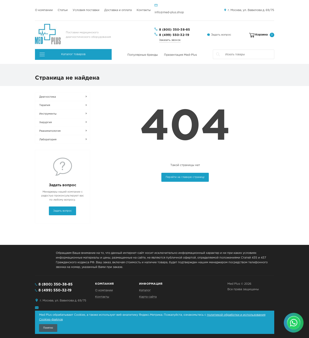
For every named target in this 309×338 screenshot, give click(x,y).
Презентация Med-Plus (180, 55)
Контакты (144, 10)
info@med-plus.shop (169, 12)
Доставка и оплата (118, 10)
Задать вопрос (221, 35)
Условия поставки (86, 10)
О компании (44, 10)
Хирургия (45, 122)
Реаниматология (50, 131)
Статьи (63, 10)
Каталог (145, 290)
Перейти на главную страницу (185, 177)
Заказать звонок (170, 40)
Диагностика (47, 97)
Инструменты (47, 114)
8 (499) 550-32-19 (174, 35)
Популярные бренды (142, 55)
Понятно (48, 327)
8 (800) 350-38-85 (174, 29)
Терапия (44, 105)
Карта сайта (148, 297)
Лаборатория (47, 139)
